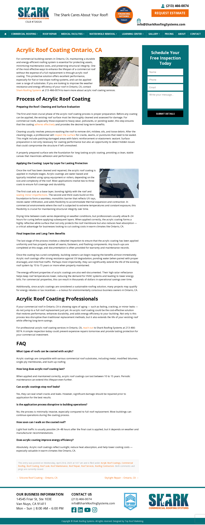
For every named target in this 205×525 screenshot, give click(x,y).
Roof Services (89, 465)
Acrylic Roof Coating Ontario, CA (66, 49)
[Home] (5, 34)
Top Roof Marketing (134, 521)
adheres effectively (44, 124)
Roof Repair (50, 33)
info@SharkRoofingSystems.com (95, 503)
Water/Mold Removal (103, 34)
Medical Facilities (73, 34)
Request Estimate (170, 13)
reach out (88, 327)
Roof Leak (45, 465)
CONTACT (195, 33)
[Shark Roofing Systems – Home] (33, 13)
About (182, 33)
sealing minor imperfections (32, 194)
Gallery (154, 34)
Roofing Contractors (106, 465)
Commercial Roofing (24, 34)
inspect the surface (65, 135)
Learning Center (133, 34)
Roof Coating (33, 465)
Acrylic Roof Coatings (111, 462)
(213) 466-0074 (177, 6)
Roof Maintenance (60, 465)
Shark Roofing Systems (29, 90)
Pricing (169, 33)
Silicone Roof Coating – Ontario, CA (37, 477)
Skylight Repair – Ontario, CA (121, 477)
